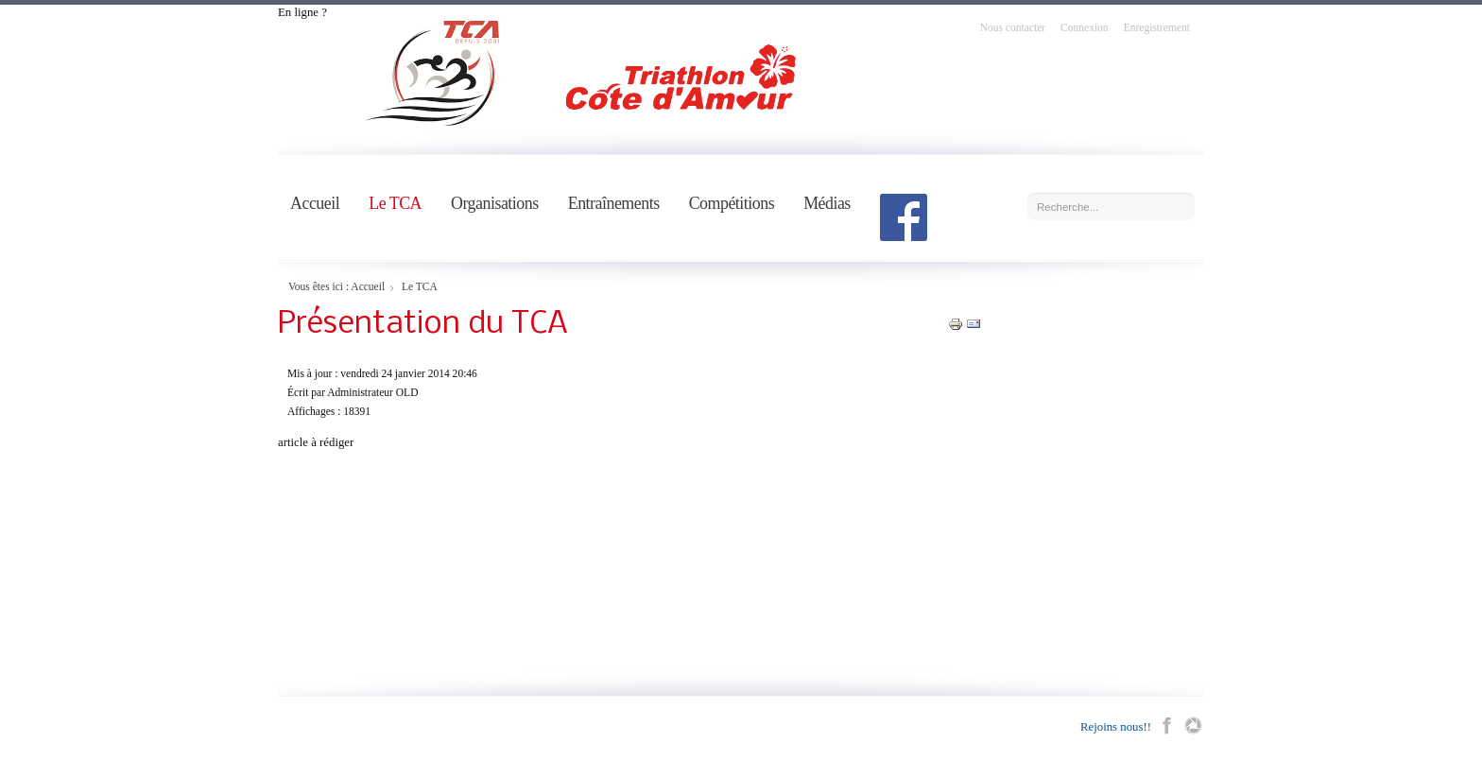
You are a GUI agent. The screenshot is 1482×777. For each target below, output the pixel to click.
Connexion (1084, 27)
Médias (827, 203)
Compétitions (732, 203)
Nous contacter (1012, 27)
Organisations (495, 203)
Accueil (314, 203)
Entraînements (614, 203)
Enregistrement (1157, 27)
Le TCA (395, 203)
